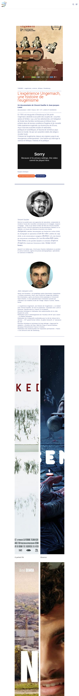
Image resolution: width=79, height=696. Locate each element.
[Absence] (52, 449)
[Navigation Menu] (77, 4)
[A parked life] (27, 449)
